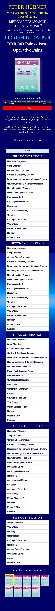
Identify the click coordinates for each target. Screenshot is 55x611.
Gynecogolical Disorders (18, 201)
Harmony (11, 233)
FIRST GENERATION (27, 156)
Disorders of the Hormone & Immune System (27, 179)
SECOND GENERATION (27, 243)
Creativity (11, 215)
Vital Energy (12, 224)
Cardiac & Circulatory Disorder (20, 175)
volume (49, 102)
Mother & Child (13, 237)
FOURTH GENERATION (27, 426)
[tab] (27, 156)
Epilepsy (11, 329)
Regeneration (13, 536)
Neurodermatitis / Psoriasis (19, 188)
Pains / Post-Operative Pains (20, 193)
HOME (28, 151)
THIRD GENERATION (27, 334)
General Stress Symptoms (18, 170)
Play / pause (5, 102)
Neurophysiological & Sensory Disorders (25, 184)
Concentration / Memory (17, 210)
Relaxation (12, 206)
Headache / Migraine (16, 161)
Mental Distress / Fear (17, 228)
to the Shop (27, 108)
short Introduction (15, 522)
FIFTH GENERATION (27, 517)
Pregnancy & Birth (15, 197)
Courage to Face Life (16, 219)
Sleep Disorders (14, 166)
